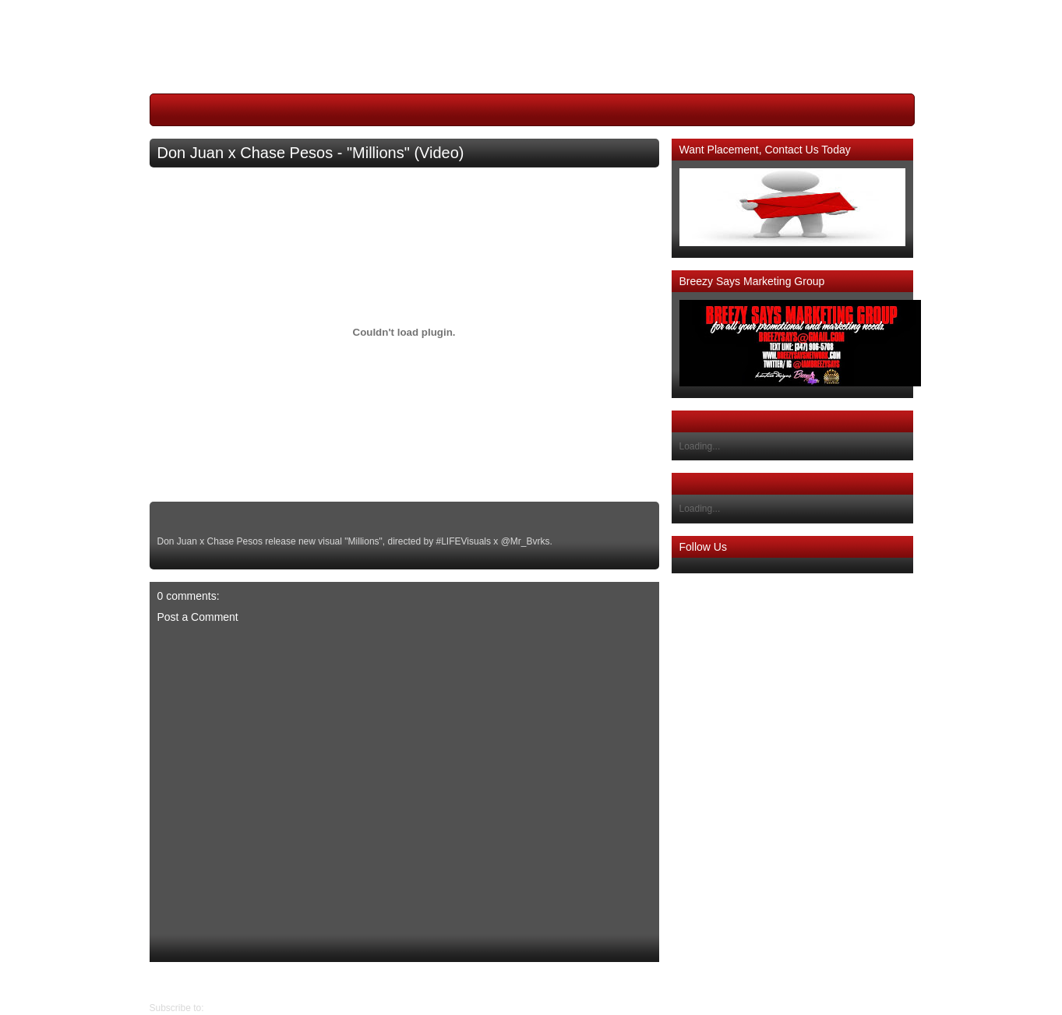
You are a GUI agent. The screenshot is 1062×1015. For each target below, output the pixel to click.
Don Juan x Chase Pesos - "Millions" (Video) (310, 152)
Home (408, 981)
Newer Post (647, 981)
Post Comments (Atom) (255, 1008)
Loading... (700, 446)
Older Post (172, 981)
